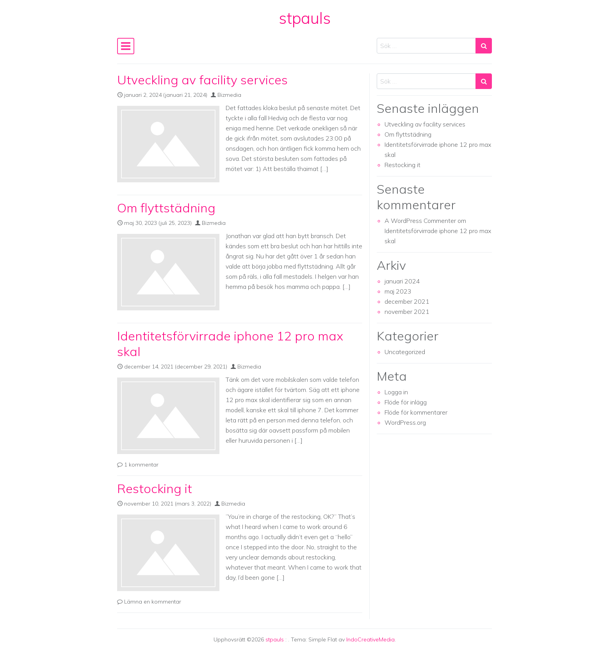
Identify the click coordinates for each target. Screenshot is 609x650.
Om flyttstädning (166, 207)
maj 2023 (398, 291)
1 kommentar (141, 464)
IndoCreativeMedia (370, 639)
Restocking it (154, 488)
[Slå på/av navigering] (125, 46)
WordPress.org (405, 422)
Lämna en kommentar (152, 601)
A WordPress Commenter (420, 220)
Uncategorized (405, 352)
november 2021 (407, 311)
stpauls (305, 18)
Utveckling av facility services (202, 79)
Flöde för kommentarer (416, 412)
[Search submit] (483, 45)
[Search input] (426, 45)
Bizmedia (229, 94)
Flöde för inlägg (406, 402)
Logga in (396, 392)
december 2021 (407, 301)
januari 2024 (402, 281)
